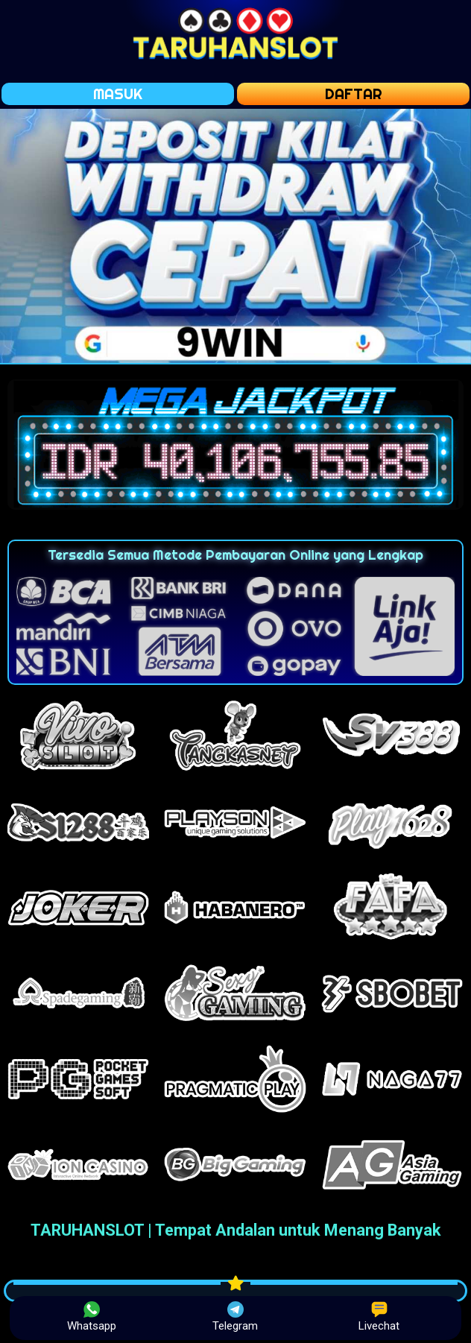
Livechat (378, 1317)
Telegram (235, 1317)
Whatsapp (91, 1317)
